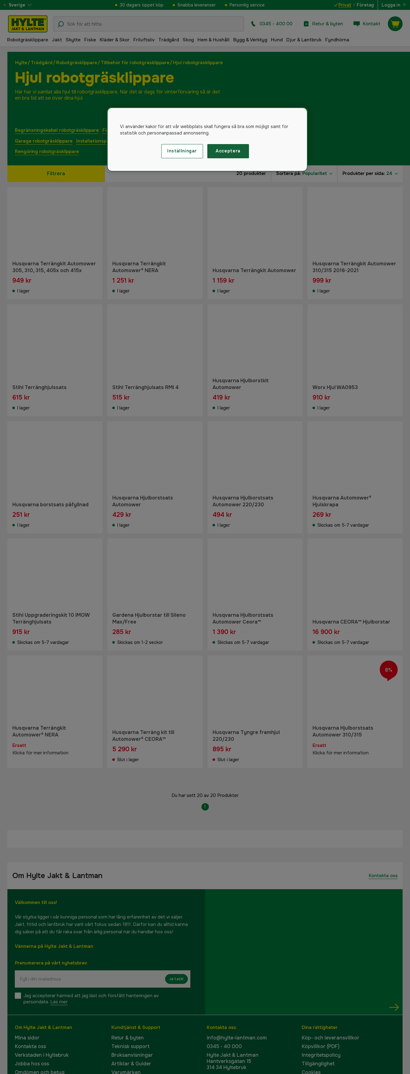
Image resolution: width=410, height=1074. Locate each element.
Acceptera (228, 151)
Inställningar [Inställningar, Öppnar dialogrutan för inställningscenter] (182, 151)
